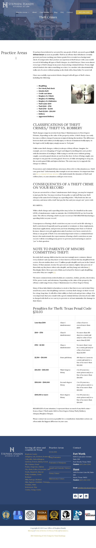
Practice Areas (21, 12)
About (34, 12)
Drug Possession (55, 457)
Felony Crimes (54, 476)
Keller (36, 469)
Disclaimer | (64, 531)
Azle (34, 457)
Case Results (44, 12)
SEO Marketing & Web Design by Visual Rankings (48, 536)
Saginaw (32, 482)
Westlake (28, 485)
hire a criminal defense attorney (48, 174)
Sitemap (30, 531)
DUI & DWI (53, 452)
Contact (70, 12)
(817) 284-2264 (85, 464)
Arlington (28, 457)
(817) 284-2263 (85, 480)
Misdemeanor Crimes (57, 481)
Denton (35, 462)
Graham (31, 464)
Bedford (40, 457)
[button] (84, 12)
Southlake (39, 482)
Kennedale (43, 469)
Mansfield (34, 472)
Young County (36, 490)
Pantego (32, 480)
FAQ (62, 12)
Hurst (31, 469)
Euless (41, 462)
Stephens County (31, 454)
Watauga (47, 482)
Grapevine (34, 467)
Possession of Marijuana (58, 463)
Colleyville (28, 459)
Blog (55, 12)
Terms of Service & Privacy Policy (46, 531)
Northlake (33, 474)
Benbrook (47, 457)
